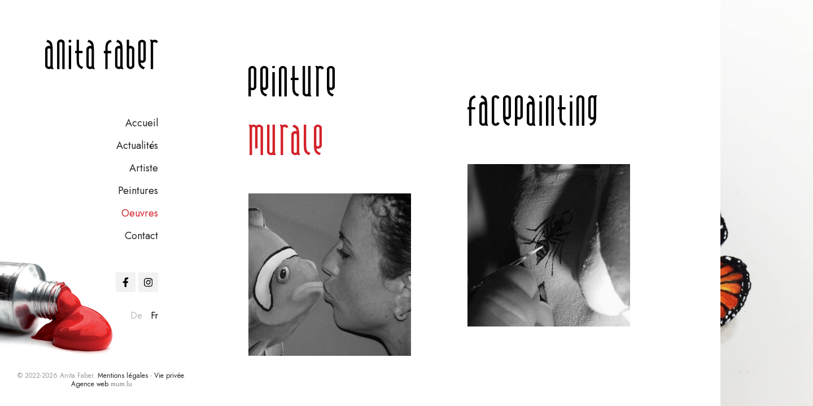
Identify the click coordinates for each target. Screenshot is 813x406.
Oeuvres (139, 213)
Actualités (137, 145)
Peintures (138, 190)
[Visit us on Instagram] (148, 282)
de (136, 315)
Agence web (89, 384)
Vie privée (168, 375)
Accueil (141, 123)
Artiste (143, 168)
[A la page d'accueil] (101, 54)
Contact (141, 235)
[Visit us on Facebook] (126, 282)
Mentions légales (123, 375)
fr (154, 315)
